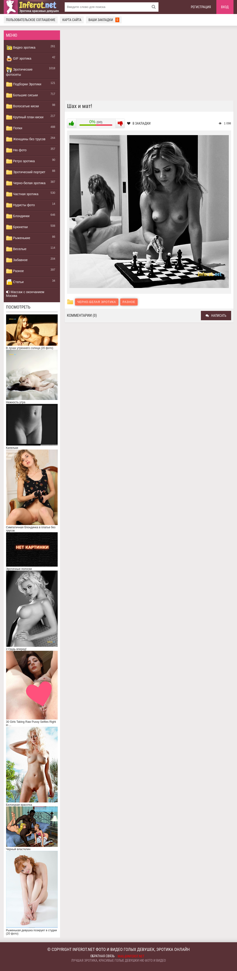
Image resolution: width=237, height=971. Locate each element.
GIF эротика (18, 59)
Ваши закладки (103, 20)
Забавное (17, 260)
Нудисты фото (20, 205)
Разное (15, 271)
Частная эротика (22, 194)
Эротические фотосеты (19, 71)
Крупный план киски (25, 117)
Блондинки (18, 216)
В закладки (139, 123)
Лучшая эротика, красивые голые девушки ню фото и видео (118, 960)
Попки (14, 128)
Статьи (15, 282)
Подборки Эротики (23, 84)
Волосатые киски (22, 106)
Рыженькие (18, 238)
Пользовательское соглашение (30, 20)
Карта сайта (71, 20)
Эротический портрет (25, 172)
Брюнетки (17, 227)
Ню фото (16, 150)
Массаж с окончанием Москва (25, 294)
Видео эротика (21, 48)
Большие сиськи (22, 95)
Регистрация (201, 7)
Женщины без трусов (25, 139)
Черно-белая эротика (25, 183)
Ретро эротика (20, 161)
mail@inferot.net (131, 956)
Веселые (16, 249)
